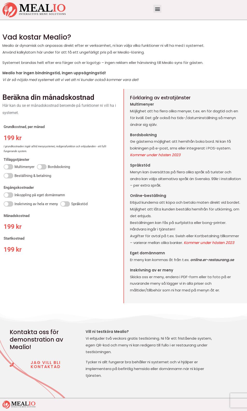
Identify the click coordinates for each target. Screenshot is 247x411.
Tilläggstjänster (16, 159)
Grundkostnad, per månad (24, 127)
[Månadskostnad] (62, 226)
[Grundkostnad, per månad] (33, 138)
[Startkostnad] (62, 249)
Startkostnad (14, 238)
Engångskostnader (19, 187)
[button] (157, 9)
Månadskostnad (16, 216)
